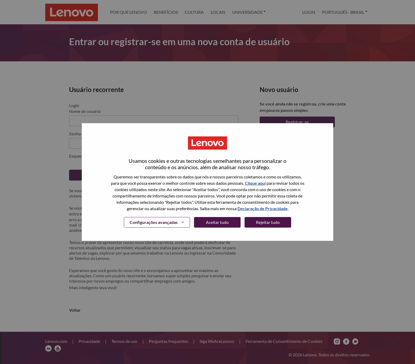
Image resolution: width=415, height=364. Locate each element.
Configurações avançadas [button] (154, 222)
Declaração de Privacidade (262, 208)
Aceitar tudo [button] (217, 222)
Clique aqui (255, 183)
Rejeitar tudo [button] (268, 222)
